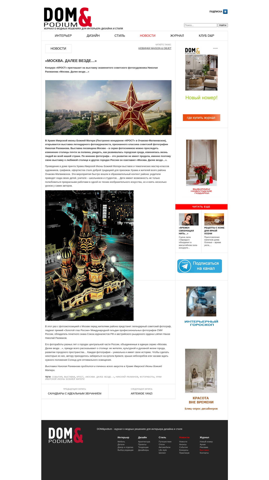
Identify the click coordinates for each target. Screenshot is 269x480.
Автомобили (165, 447)
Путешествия (165, 441)
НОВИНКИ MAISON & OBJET (154, 48)
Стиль (120, 35)
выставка (69, 377)
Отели (162, 444)
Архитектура (144, 441)
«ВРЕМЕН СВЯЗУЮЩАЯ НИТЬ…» (186, 230)
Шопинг (162, 453)
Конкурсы (183, 450)
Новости (147, 35)
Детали (121, 444)
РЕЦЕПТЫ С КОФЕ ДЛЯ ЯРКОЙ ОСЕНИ (214, 230)
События (57, 377)
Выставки (204, 450)
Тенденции (143, 447)
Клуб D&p (206, 35)
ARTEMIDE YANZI (142, 393)
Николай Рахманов (127, 377)
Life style (163, 450)
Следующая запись (141, 389)
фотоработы (147, 377)
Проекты (142, 444)
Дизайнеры (143, 450)
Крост (80, 377)
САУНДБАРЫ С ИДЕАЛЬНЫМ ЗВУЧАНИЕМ (74, 393)
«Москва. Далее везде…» (99, 377)
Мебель (121, 441)
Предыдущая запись (74, 389)
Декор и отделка (125, 447)
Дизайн (93, 35)
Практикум (184, 453)
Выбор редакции (126, 450)
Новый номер (206, 441)
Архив (203, 444)
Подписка (216, 11)
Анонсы (183, 444)
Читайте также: (163, 45)
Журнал (177, 35)
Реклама (204, 447)
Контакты (204, 453)
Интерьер (63, 35)
